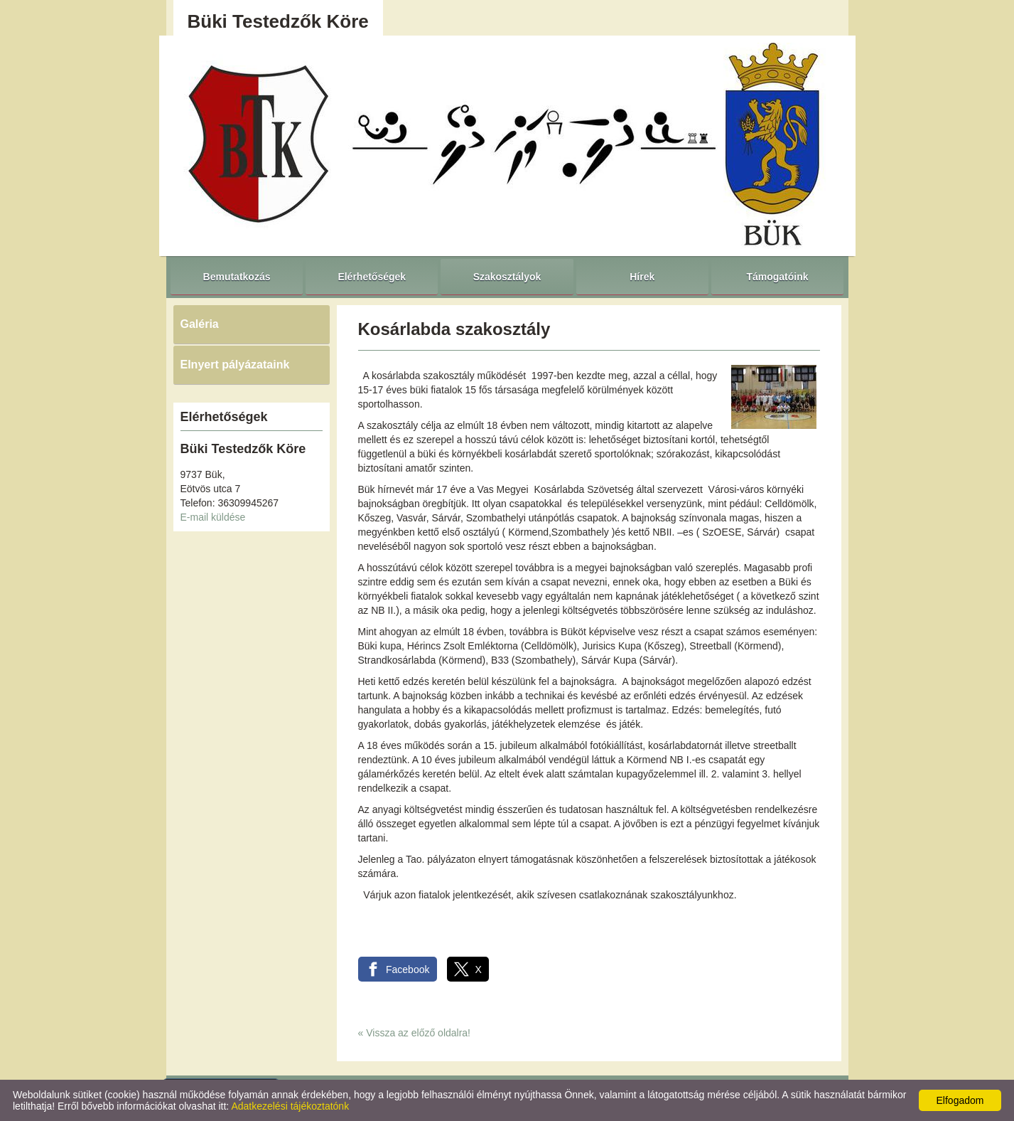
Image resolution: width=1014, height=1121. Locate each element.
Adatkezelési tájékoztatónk (290, 1106)
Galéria (199, 324)
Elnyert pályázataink (235, 364)
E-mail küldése (213, 517)
